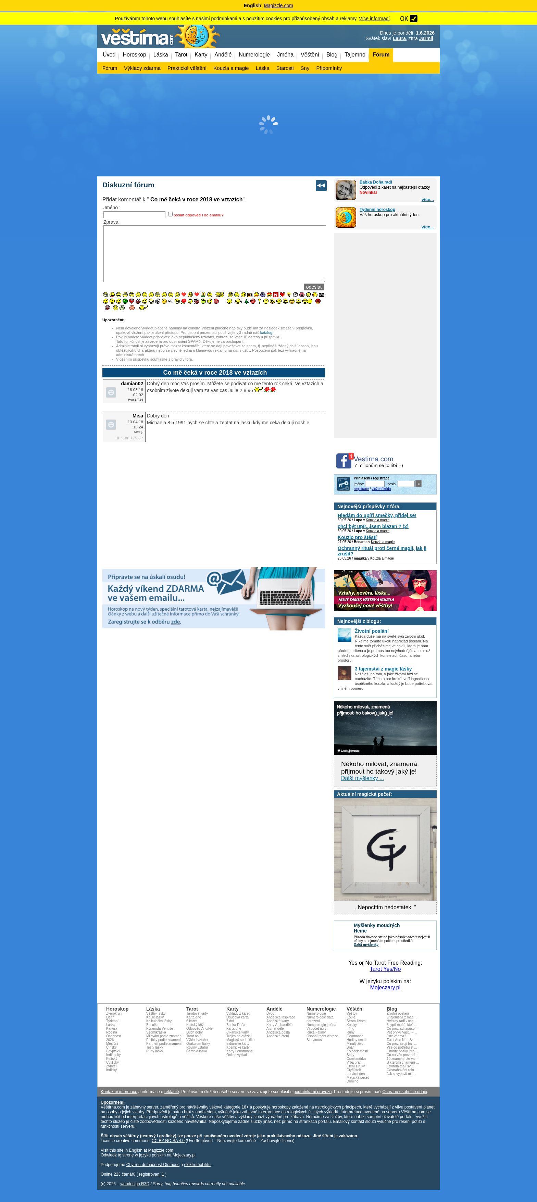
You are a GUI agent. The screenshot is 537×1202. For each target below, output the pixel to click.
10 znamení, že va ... (403, 1059)
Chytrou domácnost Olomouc (152, 1164)
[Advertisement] (268, 125)
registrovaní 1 (151, 1174)
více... (428, 199)
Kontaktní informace (119, 1091)
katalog (266, 343)
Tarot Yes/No (385, 969)
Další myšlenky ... (362, 778)
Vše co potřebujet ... (402, 1047)
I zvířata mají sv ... (400, 1066)
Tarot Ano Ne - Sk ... (402, 1040)
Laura (399, 38)
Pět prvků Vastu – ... (402, 1032)
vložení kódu (381, 489)
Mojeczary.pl (385, 987)
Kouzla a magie (377, 520)
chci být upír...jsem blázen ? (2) (373, 526)
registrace (361, 489)
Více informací (374, 18)
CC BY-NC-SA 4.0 (168, 1140)
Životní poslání (398, 1013)
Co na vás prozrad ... (403, 1055)
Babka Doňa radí (376, 182)
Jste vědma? (396, 1036)
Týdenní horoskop (377, 209)
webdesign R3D (134, 1183)
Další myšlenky (366, 945)
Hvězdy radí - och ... (402, 1021)
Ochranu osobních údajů (404, 1091)
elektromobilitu (197, 1164)
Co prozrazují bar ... (402, 1044)
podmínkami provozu (313, 1091)
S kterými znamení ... (403, 1062)
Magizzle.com (278, 5)
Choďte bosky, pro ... (402, 1051)
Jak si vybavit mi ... (401, 1074)
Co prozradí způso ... (403, 1028)
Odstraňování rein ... (402, 1070)
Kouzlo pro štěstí (357, 537)
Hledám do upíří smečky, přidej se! (377, 515)
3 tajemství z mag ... (402, 1017)
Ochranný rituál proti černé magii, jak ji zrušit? (382, 551)
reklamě (171, 1091)
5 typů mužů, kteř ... (402, 1025)
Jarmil (426, 38)
